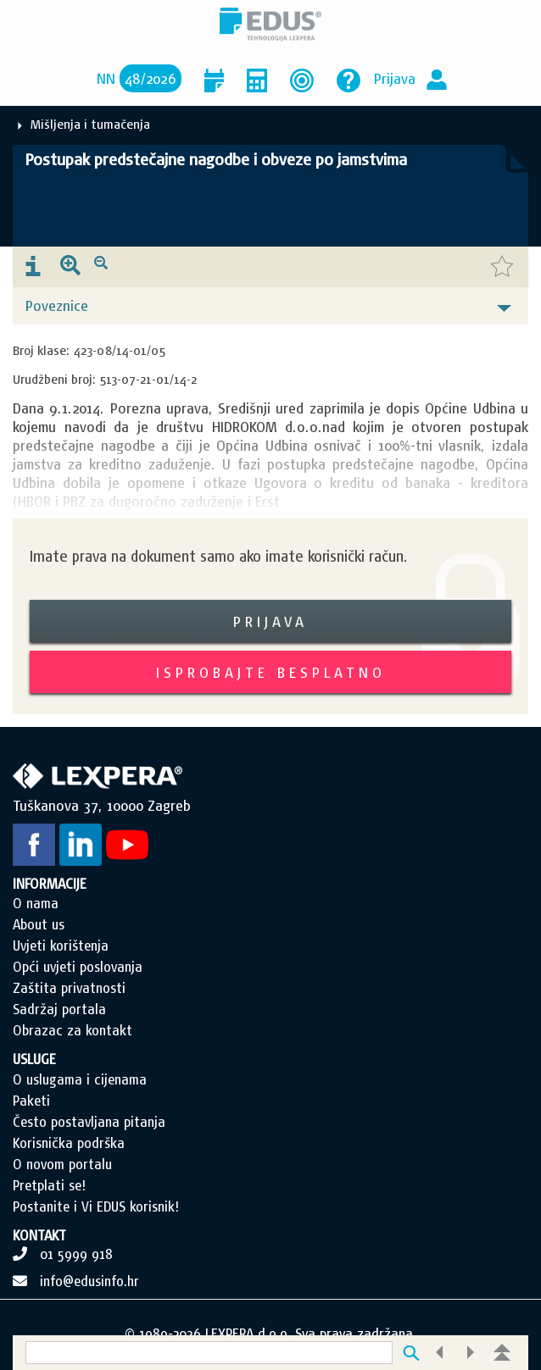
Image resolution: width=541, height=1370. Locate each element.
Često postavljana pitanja (89, 1121)
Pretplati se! (49, 1185)
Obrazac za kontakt (72, 1030)
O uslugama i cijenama (80, 1079)
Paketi (31, 1100)
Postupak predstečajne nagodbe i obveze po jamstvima (216, 159)
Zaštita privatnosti (69, 987)
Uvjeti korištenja (61, 945)
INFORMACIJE (49, 883)
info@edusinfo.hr (89, 1281)
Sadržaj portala (59, 1009)
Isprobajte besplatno (271, 672)
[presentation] (33, 267)
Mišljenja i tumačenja (90, 124)
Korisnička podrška (69, 1142)
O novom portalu (62, 1164)
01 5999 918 (76, 1253)
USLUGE (34, 1059)
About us (38, 924)
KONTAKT (39, 1235)
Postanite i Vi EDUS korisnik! (96, 1206)
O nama (36, 903)
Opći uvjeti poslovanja (77, 966)
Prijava (395, 78)
